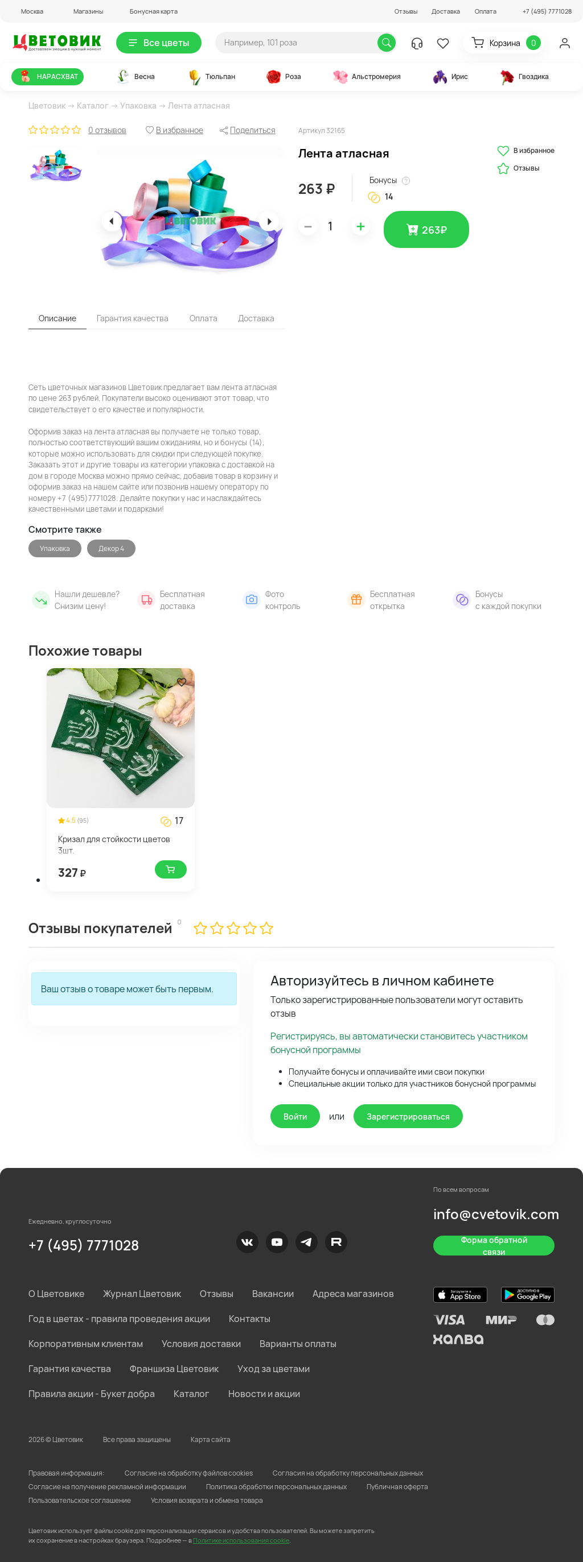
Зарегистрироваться (408, 1116)
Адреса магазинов (353, 1293)
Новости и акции (264, 1393)
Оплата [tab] (203, 318)
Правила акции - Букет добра (91, 1393)
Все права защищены (137, 1439)
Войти (295, 1116)
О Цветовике (56, 1293)
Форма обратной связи (494, 1246)
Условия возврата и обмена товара (207, 1500)
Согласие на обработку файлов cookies (189, 1473)
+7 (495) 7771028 (83, 1245)
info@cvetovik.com (496, 1213)
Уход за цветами (273, 1368)
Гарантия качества (69, 1368)
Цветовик (46, 105)
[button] (27, 11)
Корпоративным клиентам (85, 1343)
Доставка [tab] (256, 318)
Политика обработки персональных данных (276, 1486)
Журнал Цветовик (142, 1293)
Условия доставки (201, 1343)
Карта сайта (211, 1439)
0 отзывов (107, 130)
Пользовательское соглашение (79, 1500)
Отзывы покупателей (100, 927)
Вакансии (273, 1293)
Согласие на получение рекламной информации (107, 1486)
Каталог (93, 105)
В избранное (526, 151)
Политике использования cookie (241, 1540)
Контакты (249, 1318)
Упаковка (138, 105)
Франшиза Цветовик (174, 1368)
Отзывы (406, 11)
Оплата (485, 11)
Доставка (446, 11)
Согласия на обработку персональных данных (348, 1473)
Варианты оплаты (298, 1343)
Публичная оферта (397, 1486)
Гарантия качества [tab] (133, 318)
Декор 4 (111, 548)
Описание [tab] (57, 318)
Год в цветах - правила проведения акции (119, 1318)
